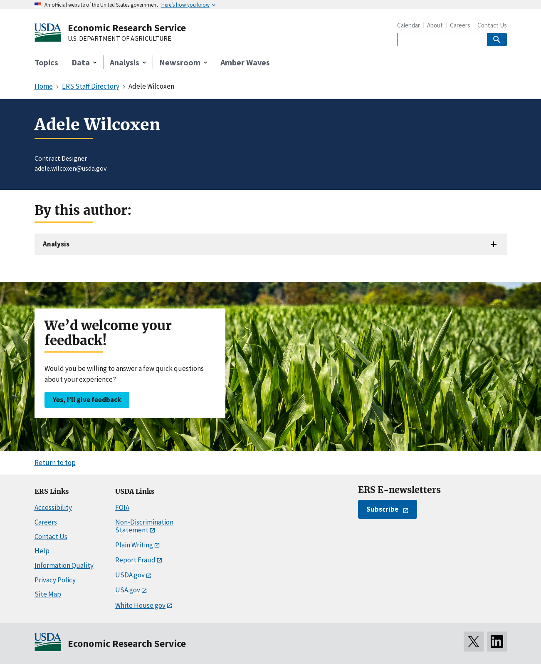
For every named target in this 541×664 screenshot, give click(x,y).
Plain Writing (134, 545)
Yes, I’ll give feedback (87, 399)
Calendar (408, 25)
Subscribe (382, 509)
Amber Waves (245, 62)
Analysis (56, 244)
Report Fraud (135, 560)
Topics (46, 62)
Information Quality (64, 565)
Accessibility (53, 507)
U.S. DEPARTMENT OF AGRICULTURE (119, 38)
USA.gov (127, 589)
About (435, 25)
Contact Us (492, 25)
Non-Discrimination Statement (144, 526)
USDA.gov (130, 574)
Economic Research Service (127, 28)
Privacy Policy (55, 579)
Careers (460, 25)
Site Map (48, 594)
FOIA (122, 507)
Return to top (55, 462)
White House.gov (140, 605)
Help (42, 550)
